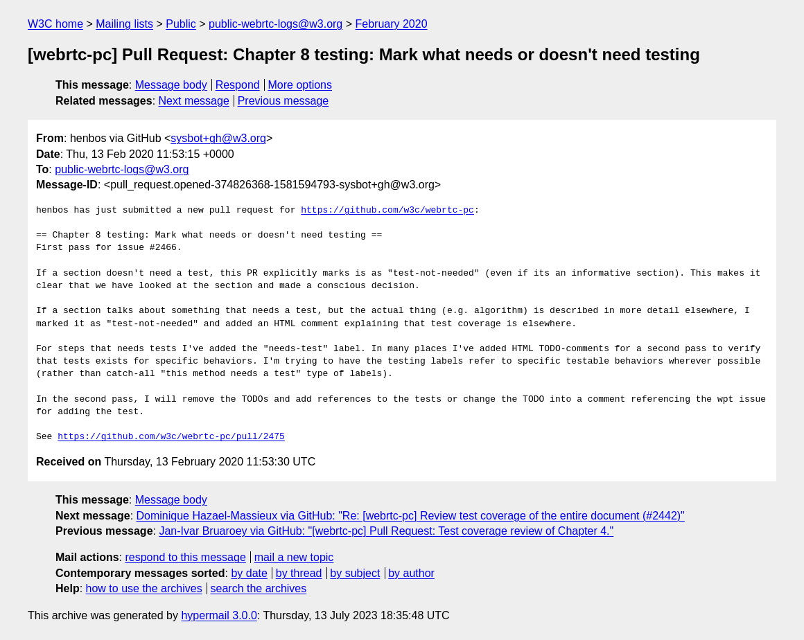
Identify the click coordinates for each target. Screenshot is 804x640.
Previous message (283, 101)
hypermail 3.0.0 (218, 615)
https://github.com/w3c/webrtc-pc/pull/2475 (171, 437)
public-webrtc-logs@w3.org (275, 24)
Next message (194, 101)
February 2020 (392, 24)
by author (411, 573)
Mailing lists (124, 24)
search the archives (259, 588)
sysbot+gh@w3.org (218, 138)
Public (181, 24)
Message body (171, 85)
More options (300, 85)
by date (249, 573)
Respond (238, 85)
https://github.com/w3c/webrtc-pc (387, 210)
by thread (299, 573)
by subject (355, 573)
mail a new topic (294, 557)
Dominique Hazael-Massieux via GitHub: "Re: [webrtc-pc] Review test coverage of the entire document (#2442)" (411, 516)
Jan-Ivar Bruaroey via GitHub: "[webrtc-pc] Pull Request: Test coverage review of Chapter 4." (386, 531)
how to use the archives (144, 588)
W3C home (55, 24)
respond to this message (185, 557)
